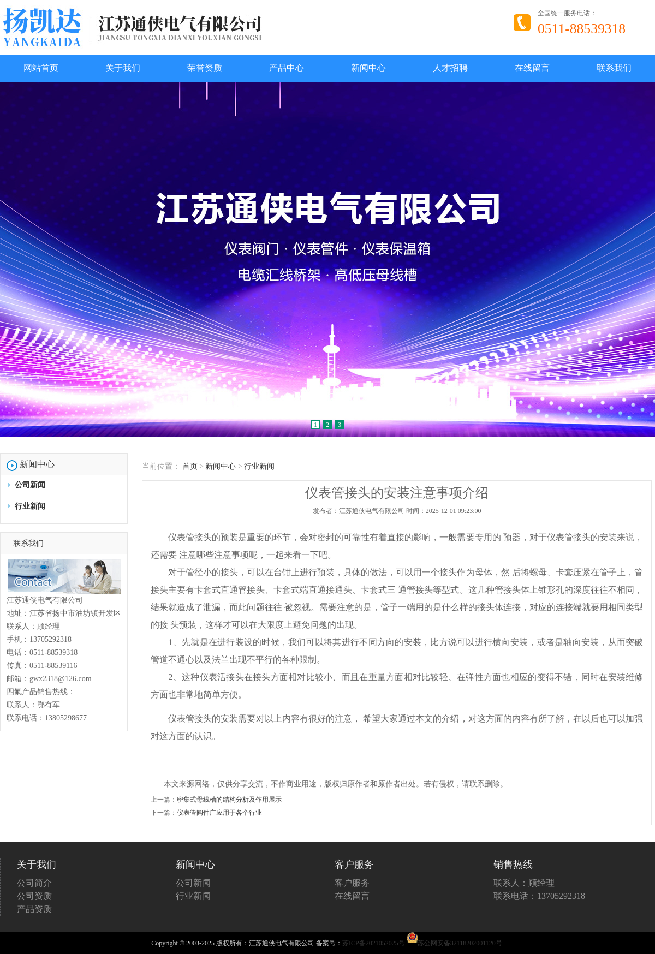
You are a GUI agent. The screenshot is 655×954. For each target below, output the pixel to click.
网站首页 (40, 68)
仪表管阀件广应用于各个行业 (219, 812)
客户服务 (352, 882)
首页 (190, 466)
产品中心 (286, 68)
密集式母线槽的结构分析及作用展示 (229, 799)
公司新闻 (30, 485)
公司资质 (34, 896)
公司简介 (34, 882)
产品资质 (34, 909)
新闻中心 (368, 68)
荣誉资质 (204, 68)
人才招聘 (450, 68)
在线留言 (532, 68)
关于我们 (122, 68)
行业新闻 (30, 506)
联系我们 (614, 68)
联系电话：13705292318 (539, 896)
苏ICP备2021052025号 (373, 943)
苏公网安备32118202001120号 (454, 943)
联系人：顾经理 (524, 882)
